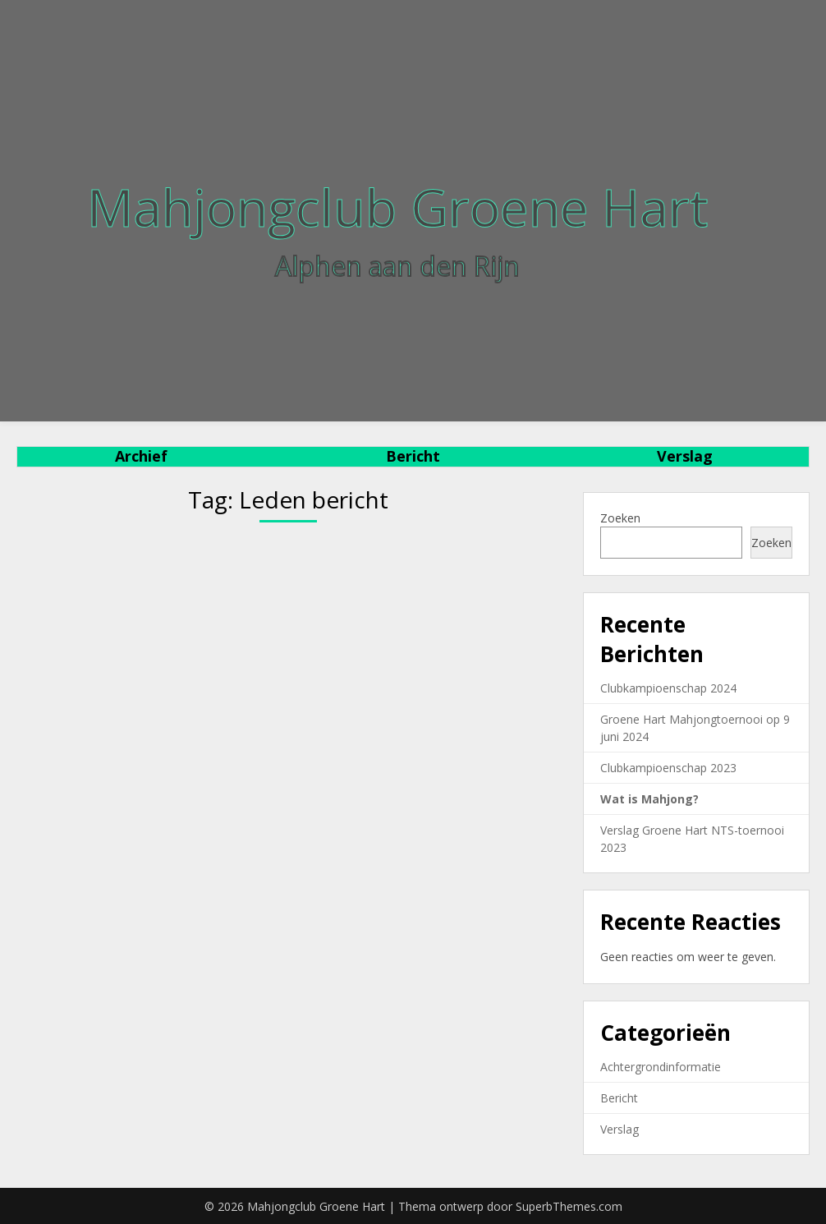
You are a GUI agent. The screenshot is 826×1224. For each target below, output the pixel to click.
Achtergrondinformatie (660, 1066)
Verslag (685, 456)
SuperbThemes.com (569, 1206)
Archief (141, 456)
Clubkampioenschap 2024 (668, 688)
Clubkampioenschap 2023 (668, 767)
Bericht (413, 456)
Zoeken (620, 518)
